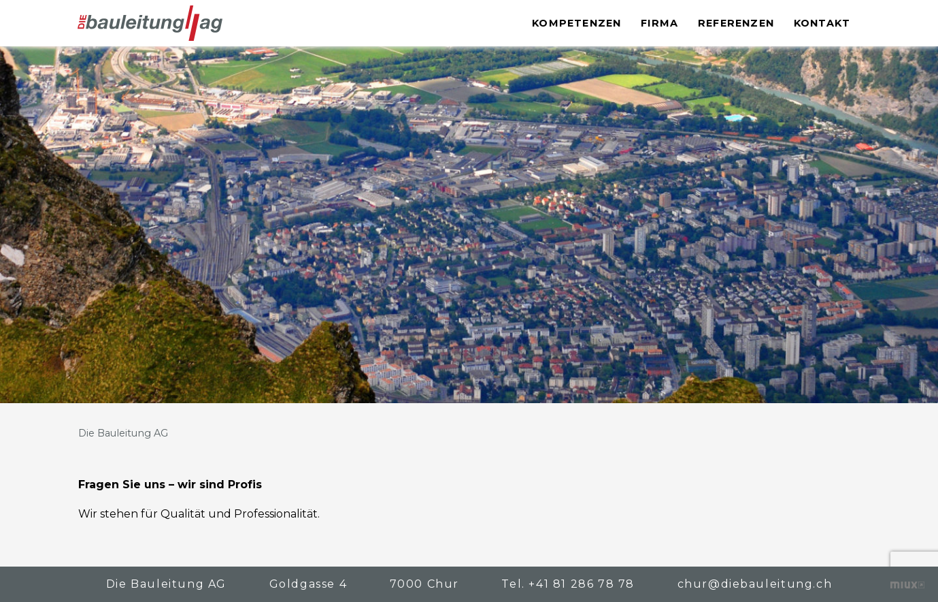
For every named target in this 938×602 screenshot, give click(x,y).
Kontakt (822, 23)
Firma (659, 23)
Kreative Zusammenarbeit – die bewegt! (907, 585)
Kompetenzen (576, 23)
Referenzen (736, 23)
